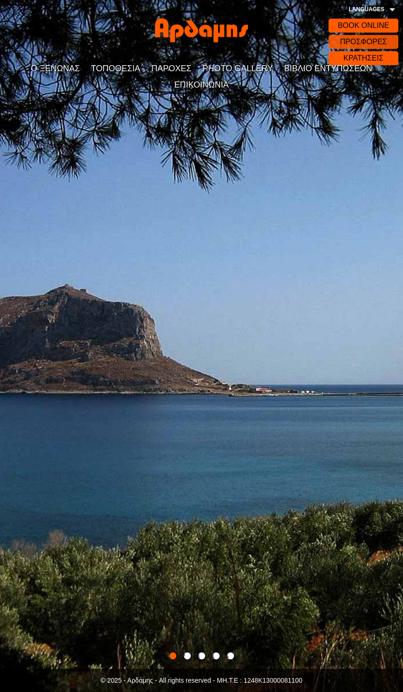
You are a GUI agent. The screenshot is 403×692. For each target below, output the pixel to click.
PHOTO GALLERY (237, 68)
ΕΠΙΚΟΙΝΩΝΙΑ (202, 84)
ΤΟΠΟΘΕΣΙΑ (116, 68)
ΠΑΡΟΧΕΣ (171, 68)
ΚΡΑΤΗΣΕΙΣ (363, 58)
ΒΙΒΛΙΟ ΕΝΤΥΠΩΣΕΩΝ (328, 68)
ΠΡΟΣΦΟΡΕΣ (363, 42)
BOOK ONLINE (363, 25)
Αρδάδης (201, 30)
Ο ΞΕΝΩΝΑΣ (55, 68)
